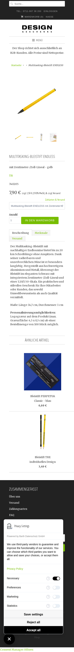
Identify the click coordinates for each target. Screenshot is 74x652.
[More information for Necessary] (48, 578)
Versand (17, 238)
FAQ (11, 515)
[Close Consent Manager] (9, 639)
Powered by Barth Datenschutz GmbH (26, 536)
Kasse (50, 17)
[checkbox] (56, 578)
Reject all (33, 622)
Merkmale (41, 233)
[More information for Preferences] (48, 588)
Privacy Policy (15, 568)
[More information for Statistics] (48, 606)
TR (11, 175)
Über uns (14, 496)
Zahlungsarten (18, 509)
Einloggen (50, 11)
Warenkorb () (31, 16)
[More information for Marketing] (48, 597)
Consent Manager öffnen (16, 649)
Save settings (33, 614)
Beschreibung (20, 233)
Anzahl (13, 214)
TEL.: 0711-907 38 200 (29, 11)
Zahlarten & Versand (55, 199)
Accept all (33, 630)
